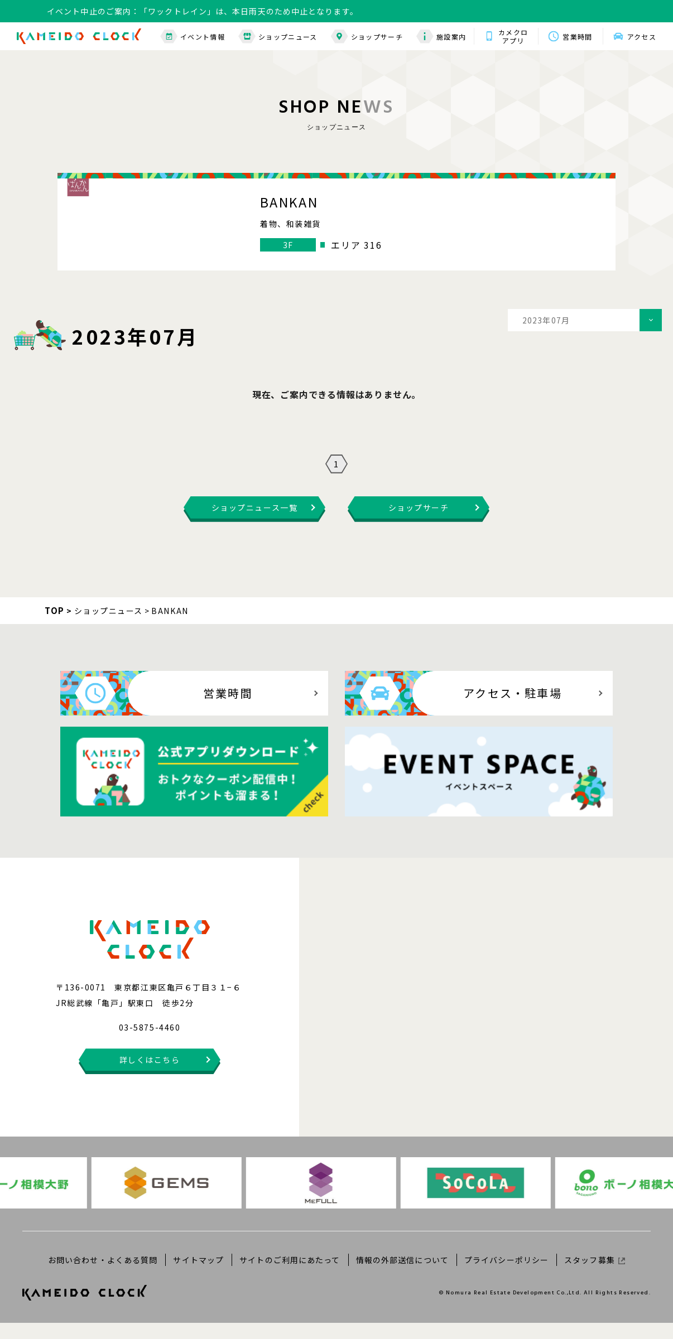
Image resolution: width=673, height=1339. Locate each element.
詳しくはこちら (149, 1075)
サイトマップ (198, 1275)
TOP (55, 626)
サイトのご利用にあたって (289, 1275)
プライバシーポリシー (506, 1275)
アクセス (641, 36)
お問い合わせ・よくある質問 (103, 1275)
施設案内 (441, 36)
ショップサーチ (367, 36)
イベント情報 (192, 36)
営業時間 (577, 36)
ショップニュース (278, 36)
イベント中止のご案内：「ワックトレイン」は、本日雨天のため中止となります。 (202, 11)
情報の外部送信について (402, 1275)
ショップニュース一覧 (254, 523)
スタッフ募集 (594, 1275)
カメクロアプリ (513, 36)
